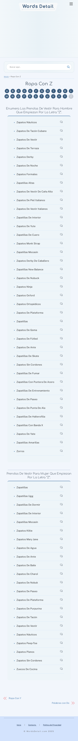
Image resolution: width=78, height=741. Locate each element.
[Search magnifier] (68, 67)
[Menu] (71, 4)
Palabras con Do (60, 703)
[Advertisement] (39, 36)
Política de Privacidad (52, 725)
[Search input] (38, 67)
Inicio (6, 77)
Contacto (32, 725)
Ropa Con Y (15, 698)
